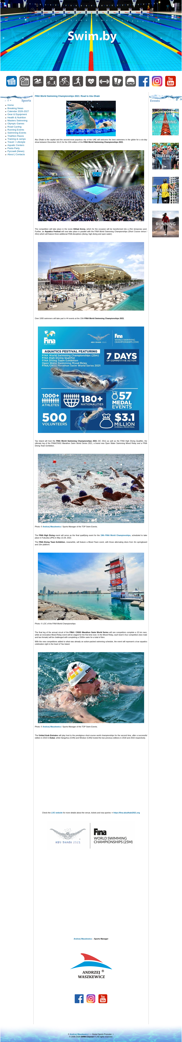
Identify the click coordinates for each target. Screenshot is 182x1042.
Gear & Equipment (17, 114)
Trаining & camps (16, 139)
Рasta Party (13, 148)
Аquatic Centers (15, 145)
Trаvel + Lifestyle (16, 142)
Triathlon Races (15, 136)
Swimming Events (16, 132)
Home (10, 105)
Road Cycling (14, 126)
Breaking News (15, 108)
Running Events (15, 129)
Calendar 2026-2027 (18, 111)
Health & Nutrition (16, 117)
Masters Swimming (17, 120)
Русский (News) (15, 151)
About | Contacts (16, 154)
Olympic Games (15, 123)
